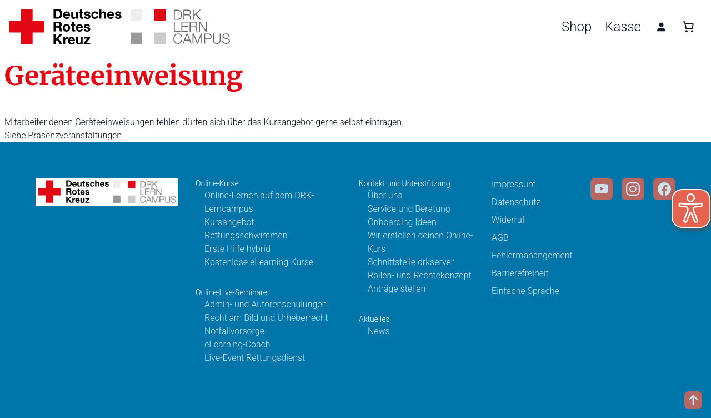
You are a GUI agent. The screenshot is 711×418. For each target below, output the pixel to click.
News (379, 331)
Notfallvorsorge (234, 331)
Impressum (514, 184)
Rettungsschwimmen (246, 235)
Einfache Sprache (525, 291)
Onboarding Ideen (402, 222)
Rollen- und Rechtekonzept (420, 275)
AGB (500, 237)
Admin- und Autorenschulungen (265, 304)
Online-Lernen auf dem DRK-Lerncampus (259, 202)
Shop (577, 26)
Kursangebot (229, 222)
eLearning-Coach (237, 344)
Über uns (385, 195)
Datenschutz (516, 202)
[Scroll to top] (693, 400)
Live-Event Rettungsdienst (254, 357)
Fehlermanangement (532, 255)
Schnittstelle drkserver (411, 262)
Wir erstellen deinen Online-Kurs (420, 242)
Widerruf (508, 220)
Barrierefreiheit (520, 273)
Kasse (623, 26)
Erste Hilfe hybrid (237, 248)
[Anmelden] (661, 26)
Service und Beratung (409, 208)
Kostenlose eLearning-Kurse (258, 262)
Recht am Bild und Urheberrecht (266, 317)
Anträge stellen (396, 288)
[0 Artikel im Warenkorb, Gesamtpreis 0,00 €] (688, 27)
